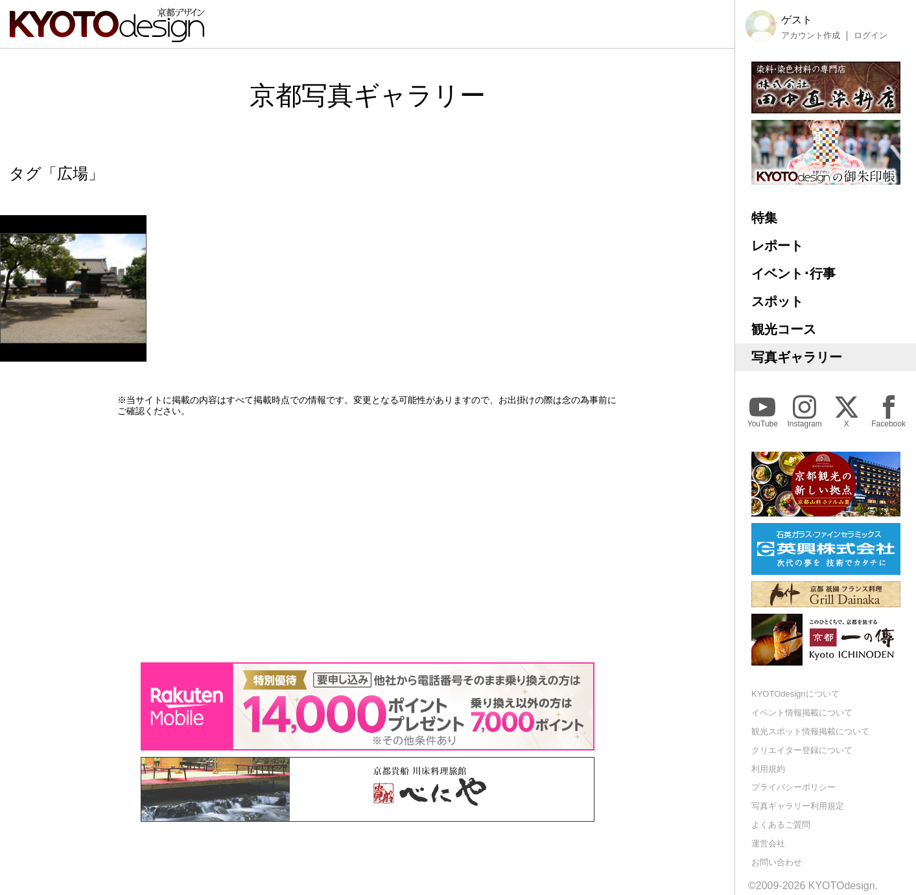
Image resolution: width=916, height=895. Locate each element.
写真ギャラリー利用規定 (797, 806)
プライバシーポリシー (793, 787)
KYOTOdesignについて (795, 694)
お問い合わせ (776, 862)
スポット (777, 301)
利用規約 (768, 769)
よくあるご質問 (780, 825)
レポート (777, 245)
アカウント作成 (810, 35)
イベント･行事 (793, 273)
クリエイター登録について (801, 750)
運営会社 (768, 843)
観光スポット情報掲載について (810, 731)
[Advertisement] (367, 539)
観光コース (783, 329)
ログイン (870, 35)
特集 (764, 218)
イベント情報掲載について (801, 712)
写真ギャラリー (796, 357)
